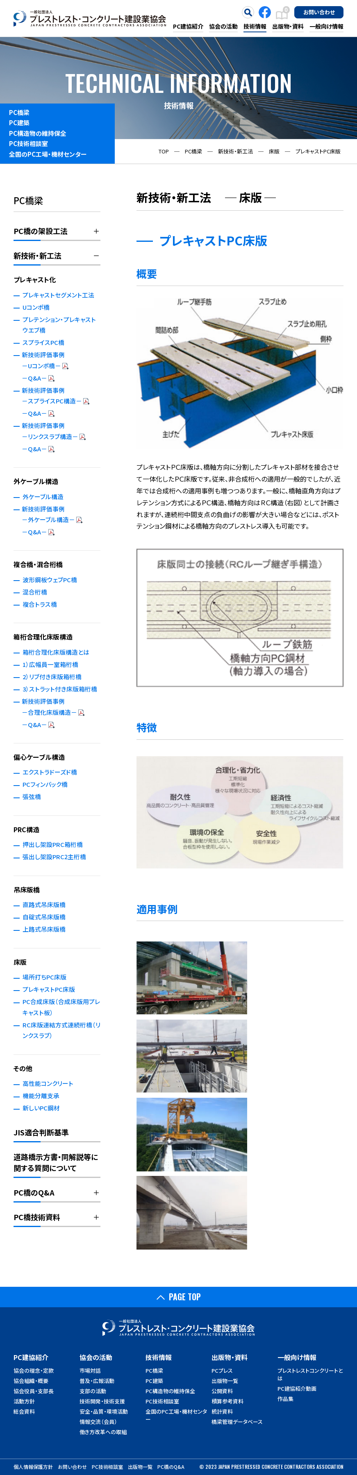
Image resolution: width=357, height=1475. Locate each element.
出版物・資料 (288, 26)
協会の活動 (223, 26)
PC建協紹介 (188, 26)
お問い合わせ (319, 12)
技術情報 (254, 26)
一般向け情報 (326, 26)
